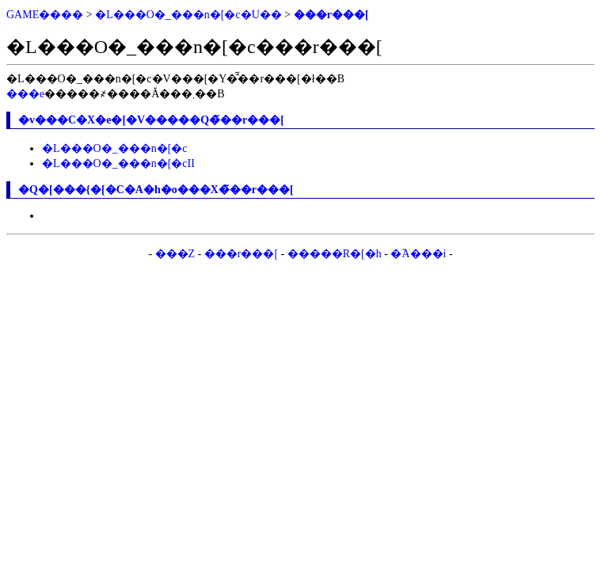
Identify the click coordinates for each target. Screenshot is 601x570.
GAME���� (44, 15)
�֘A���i (418, 254)
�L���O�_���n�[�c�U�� (188, 15)
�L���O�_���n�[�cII (118, 163)
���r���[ (331, 15)
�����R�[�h (334, 254)
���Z (175, 254)
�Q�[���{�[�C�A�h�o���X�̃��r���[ (156, 190)
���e (25, 94)
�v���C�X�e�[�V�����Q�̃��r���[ (151, 120)
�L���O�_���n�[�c (115, 148)
